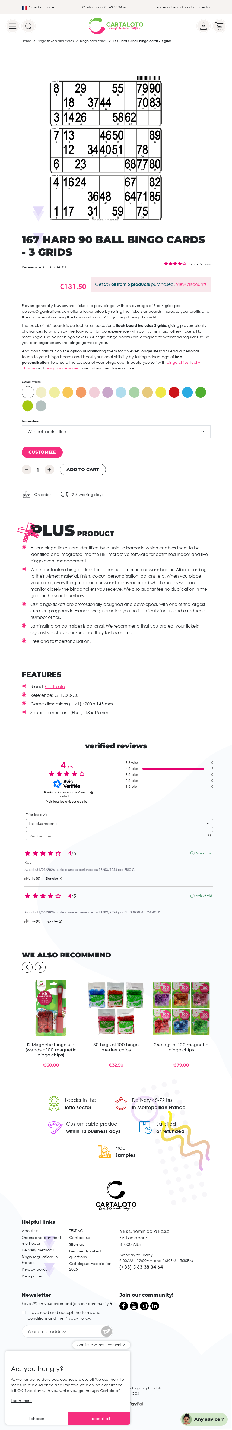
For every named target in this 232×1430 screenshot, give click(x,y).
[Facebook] (123, 1306)
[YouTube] (134, 1306)
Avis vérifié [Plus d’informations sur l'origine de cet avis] (204, 853)
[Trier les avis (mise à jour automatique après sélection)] (119, 823)
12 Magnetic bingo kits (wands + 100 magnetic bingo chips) (51, 1050)
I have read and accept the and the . (64, 1315)
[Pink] (94, 392)
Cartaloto (55, 686)
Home (26, 41)
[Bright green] (27, 406)
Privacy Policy (77, 1318)
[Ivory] (41, 392)
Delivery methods (38, 1250)
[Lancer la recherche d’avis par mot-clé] (210, 836)
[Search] (28, 26)
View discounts (191, 284)
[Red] (174, 392)
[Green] (134, 392)
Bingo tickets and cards (55, 41)
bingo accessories (61, 368)
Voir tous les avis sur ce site (66, 801)
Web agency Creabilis (144, 1388)
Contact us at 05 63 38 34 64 (104, 7)
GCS (135, 1393)
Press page (32, 1276)
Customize (42, 452)
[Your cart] (219, 26)
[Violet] (107, 392)
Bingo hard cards (93, 41)
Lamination (30, 421)
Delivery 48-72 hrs (152, 1100)
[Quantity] (38, 469)
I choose (36, 1418)
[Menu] (13, 26)
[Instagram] (144, 1306)
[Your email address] (67, 1331)
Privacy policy (35, 1269)
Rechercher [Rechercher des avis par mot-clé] (117, 835)
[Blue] (121, 392)
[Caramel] (147, 392)
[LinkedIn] (154, 1306)
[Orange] (68, 392)
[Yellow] (54, 392)
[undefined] (92, 792)
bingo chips (177, 362)
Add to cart (82, 469)
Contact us (79, 1237)
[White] (28, 392)
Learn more (21, 1400)
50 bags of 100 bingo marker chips (116, 1047)
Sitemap (77, 1244)
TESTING (76, 1230)
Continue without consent (99, 1345)
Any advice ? (209, 1419)
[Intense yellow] (161, 392)
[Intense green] (201, 392)
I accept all (99, 1418)
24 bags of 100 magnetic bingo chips (181, 1047)
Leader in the (80, 1100)
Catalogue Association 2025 (90, 1266)
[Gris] (41, 406)
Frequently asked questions (85, 1254)
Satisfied (166, 1124)
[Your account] (203, 26)
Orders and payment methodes (41, 1240)
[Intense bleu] (187, 392)
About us (30, 1230)
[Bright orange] (81, 392)
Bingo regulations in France (40, 1259)
